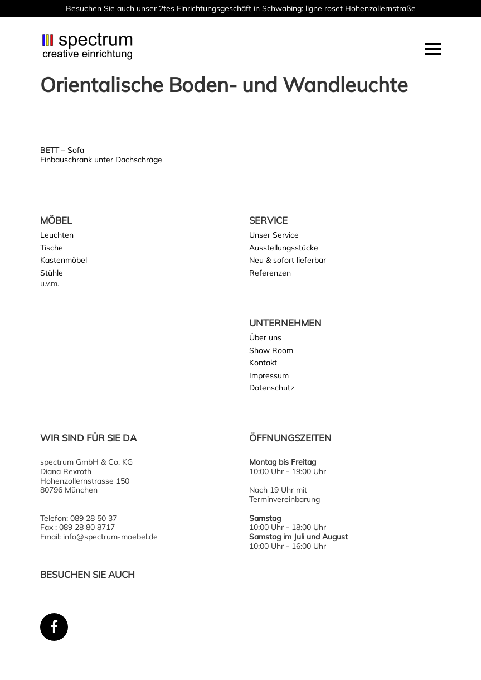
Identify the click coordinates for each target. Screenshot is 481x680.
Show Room (271, 350)
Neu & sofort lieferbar (287, 260)
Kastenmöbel (63, 260)
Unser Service (274, 235)
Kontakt (263, 363)
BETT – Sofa (62, 150)
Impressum (269, 375)
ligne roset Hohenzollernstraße (360, 8)
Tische (51, 248)
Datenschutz (271, 388)
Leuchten (57, 235)
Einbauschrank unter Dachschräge (101, 160)
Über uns (265, 337)
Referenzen (270, 273)
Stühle (51, 273)
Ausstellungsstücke (283, 248)
